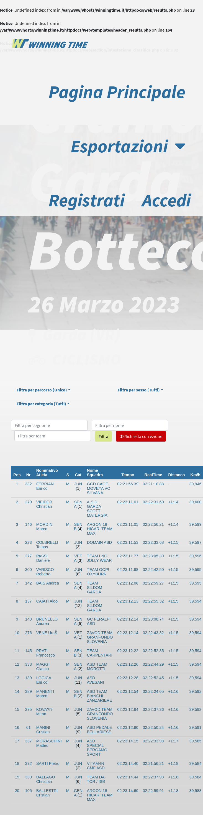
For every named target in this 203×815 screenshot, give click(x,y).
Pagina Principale (116, 91)
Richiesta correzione (141, 436)
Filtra (103, 436)
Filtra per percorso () (42, 390)
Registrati (86, 200)
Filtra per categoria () (41, 403)
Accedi (166, 200)
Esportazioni (128, 146)
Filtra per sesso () (139, 390)
